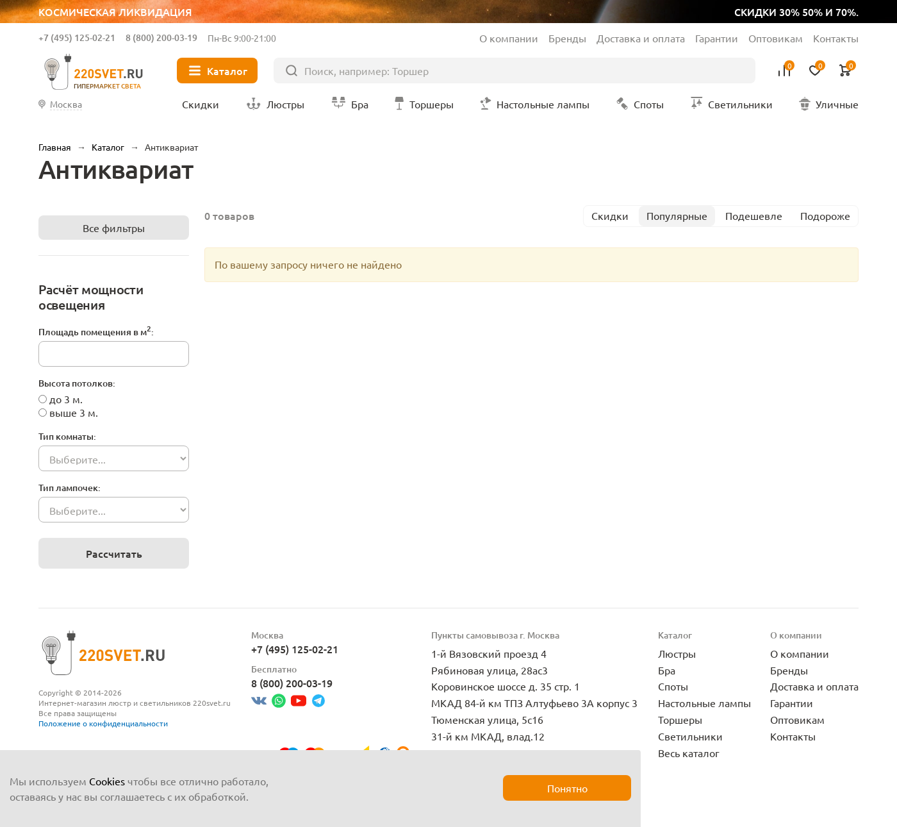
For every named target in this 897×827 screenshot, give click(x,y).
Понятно (567, 787)
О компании (508, 37)
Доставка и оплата (641, 37)
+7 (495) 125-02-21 (76, 37)
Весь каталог (689, 752)
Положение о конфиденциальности (103, 723)
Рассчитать (114, 553)
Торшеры (680, 719)
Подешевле (753, 215)
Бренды (567, 37)
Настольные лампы (704, 702)
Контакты (836, 37)
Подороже (825, 215)
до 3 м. (66, 398)
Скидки (610, 215)
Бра (666, 670)
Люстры (677, 653)
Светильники (690, 736)
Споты (673, 686)
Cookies (107, 780)
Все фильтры (114, 227)
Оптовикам (775, 37)
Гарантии (716, 37)
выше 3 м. (73, 412)
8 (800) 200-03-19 (161, 37)
